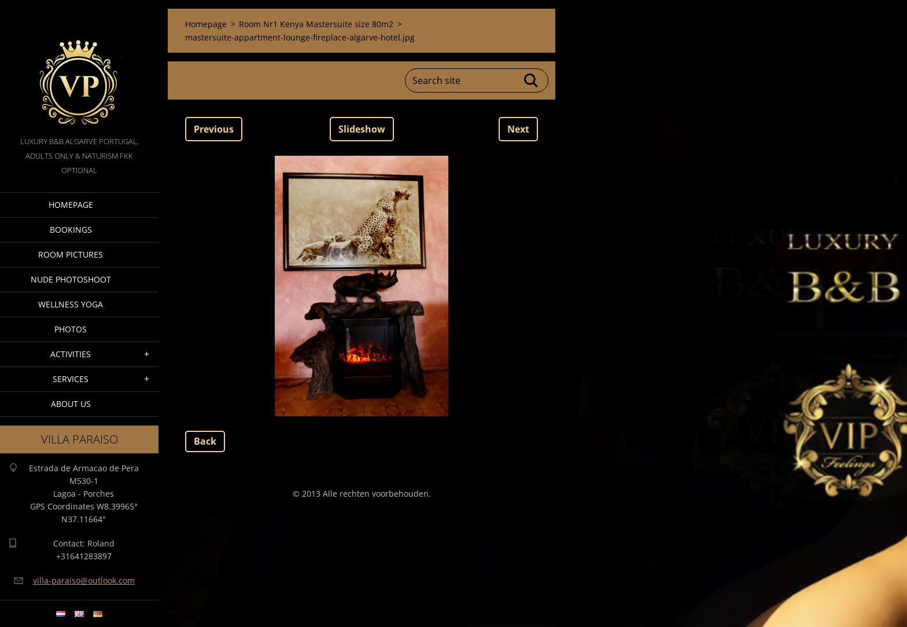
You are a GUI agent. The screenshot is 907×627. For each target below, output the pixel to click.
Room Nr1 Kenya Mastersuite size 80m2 (316, 24)
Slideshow (361, 129)
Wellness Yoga (70, 304)
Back (205, 441)
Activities (70, 354)
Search (531, 80)
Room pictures (70, 254)
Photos (70, 329)
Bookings (71, 229)
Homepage (71, 204)
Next (518, 129)
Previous (214, 129)
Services (71, 378)
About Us (71, 403)
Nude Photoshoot (71, 279)
